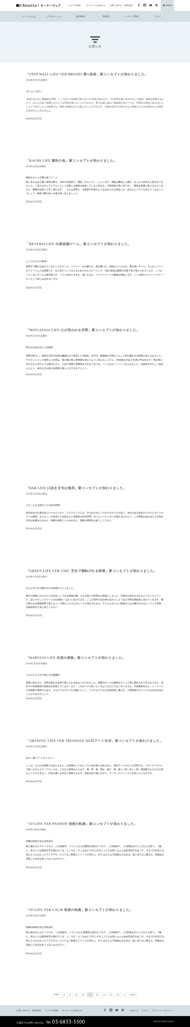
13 (97, 994)
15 (111, 994)
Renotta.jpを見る (34, 118)
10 (76, 994)
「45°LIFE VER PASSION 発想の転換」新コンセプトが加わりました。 (82, 823)
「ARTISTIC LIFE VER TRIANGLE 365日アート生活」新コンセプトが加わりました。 (94, 740)
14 (104, 994)
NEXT (133, 994)
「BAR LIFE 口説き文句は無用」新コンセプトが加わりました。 (76, 488)
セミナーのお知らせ (95, 5)
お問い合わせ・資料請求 (121, 5)
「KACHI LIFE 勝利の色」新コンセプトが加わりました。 (71, 160)
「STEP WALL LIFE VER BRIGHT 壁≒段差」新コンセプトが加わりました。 (87, 74)
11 (83, 994)
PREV (56, 994)
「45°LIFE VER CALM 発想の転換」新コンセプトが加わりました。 (79, 910)
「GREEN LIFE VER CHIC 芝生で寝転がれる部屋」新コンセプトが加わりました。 (91, 571)
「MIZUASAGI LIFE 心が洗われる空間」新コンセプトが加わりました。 (83, 330)
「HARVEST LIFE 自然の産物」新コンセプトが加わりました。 (76, 657)
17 (124, 994)
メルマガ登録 (74, 5)
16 (117, 994)
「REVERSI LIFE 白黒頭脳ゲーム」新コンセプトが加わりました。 (78, 244)
